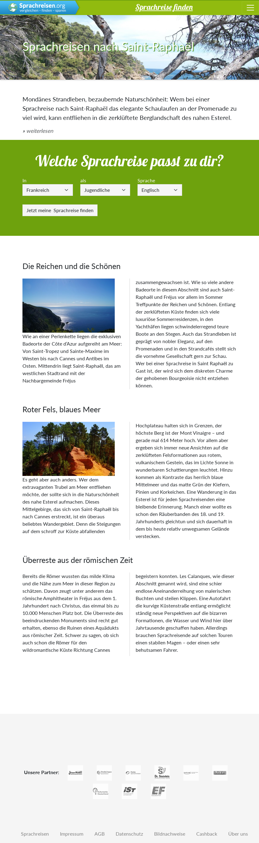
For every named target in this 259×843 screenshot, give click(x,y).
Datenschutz (129, 834)
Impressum (71, 834)
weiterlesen (39, 131)
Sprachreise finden (60, 210)
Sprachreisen (35, 834)
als (83, 180)
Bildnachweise (169, 834)
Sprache (146, 180)
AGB (99, 834)
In (24, 180)
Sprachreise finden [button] (164, 7)
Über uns (238, 834)
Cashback (206, 834)
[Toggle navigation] (250, 8)
